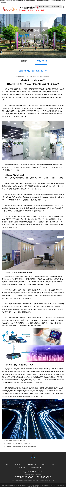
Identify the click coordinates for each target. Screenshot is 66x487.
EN (31, 6)
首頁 (6, 462)
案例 (43, 462)
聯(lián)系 (22, 465)
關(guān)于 (18, 462)
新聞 (53, 462)
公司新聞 (23, 58)
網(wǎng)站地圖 (36, 465)
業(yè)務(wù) (32, 462)
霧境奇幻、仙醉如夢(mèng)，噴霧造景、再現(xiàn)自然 (21, 444)
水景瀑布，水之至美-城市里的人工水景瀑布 (18, 441)
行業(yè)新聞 (41, 58)
